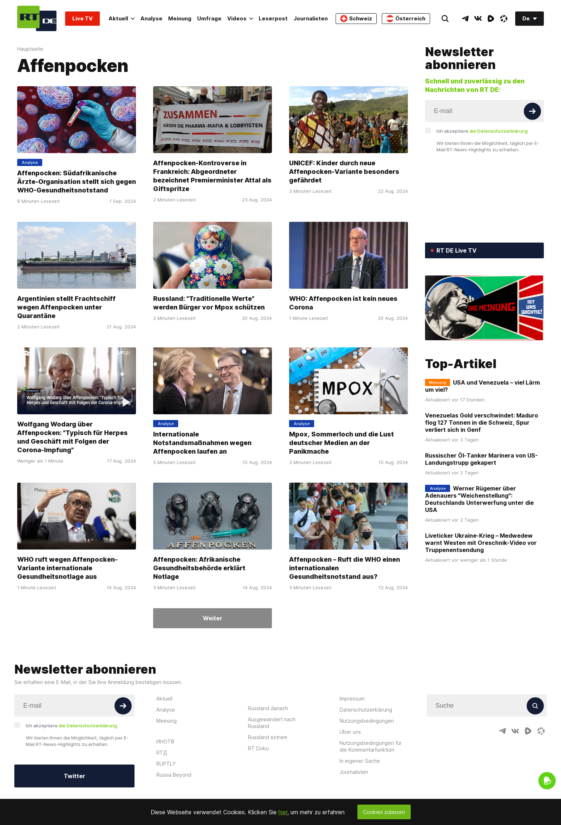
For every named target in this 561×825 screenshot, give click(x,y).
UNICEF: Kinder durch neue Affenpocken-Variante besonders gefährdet (344, 171)
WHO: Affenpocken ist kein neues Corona (343, 303)
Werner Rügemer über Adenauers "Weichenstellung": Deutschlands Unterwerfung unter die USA (479, 499)
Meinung (179, 18)
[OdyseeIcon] (503, 18)
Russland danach (268, 708)
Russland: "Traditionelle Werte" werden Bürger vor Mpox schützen (209, 303)
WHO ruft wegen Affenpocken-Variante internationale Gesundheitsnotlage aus (67, 568)
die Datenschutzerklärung (498, 131)
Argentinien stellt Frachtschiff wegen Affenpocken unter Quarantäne (66, 307)
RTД (161, 753)
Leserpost (273, 18)
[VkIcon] (478, 18)
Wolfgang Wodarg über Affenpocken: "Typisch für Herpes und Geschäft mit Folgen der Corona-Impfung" (72, 436)
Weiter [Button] (212, 618)
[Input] (484, 111)
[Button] (532, 111)
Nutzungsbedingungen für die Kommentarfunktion (371, 746)
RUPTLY (166, 764)
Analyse (151, 18)
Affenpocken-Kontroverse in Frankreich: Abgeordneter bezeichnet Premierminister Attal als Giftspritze (212, 175)
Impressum (352, 698)
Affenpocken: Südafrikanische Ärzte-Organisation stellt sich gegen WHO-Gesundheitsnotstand (76, 181)
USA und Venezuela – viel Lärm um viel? (482, 386)
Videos (240, 18)
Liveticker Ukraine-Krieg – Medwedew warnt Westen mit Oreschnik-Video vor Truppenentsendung (481, 542)
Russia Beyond (173, 775)
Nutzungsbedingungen (367, 721)
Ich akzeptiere (482, 131)
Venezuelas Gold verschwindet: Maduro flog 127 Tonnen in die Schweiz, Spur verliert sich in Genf (481, 422)
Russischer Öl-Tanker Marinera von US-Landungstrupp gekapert (481, 459)
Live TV (82, 18)
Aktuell (121, 18)
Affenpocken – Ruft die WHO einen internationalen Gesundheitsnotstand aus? (344, 568)
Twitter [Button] (74, 776)
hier (282, 812)
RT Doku (258, 748)
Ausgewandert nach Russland (272, 722)
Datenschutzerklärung (366, 710)
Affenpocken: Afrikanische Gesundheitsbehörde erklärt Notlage (199, 568)
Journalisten (310, 18)
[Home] (37, 18)
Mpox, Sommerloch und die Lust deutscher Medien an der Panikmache (341, 442)
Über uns (350, 732)
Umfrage (209, 18)
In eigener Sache (360, 761)
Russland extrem (267, 737)
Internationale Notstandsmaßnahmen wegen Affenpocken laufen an (202, 442)
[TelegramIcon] (465, 18)
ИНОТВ (165, 741)
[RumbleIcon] (491, 18)
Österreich (405, 18)
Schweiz (356, 18)
